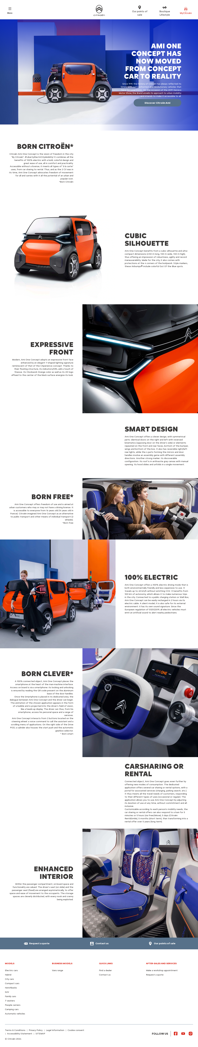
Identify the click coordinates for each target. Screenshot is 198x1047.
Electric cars (11, 970)
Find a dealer (105, 970)
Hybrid (8, 974)
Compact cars (12, 983)
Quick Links (106, 963)
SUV (7, 992)
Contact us (105, 974)
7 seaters (10, 1000)
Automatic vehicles (15, 1013)
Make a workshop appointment (162, 970)
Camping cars (12, 1009)
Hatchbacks (11, 987)
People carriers (12, 1005)
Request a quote (155, 974)
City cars (9, 979)
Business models (62, 963)
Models (9, 963)
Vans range (57, 970)
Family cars (10, 996)
